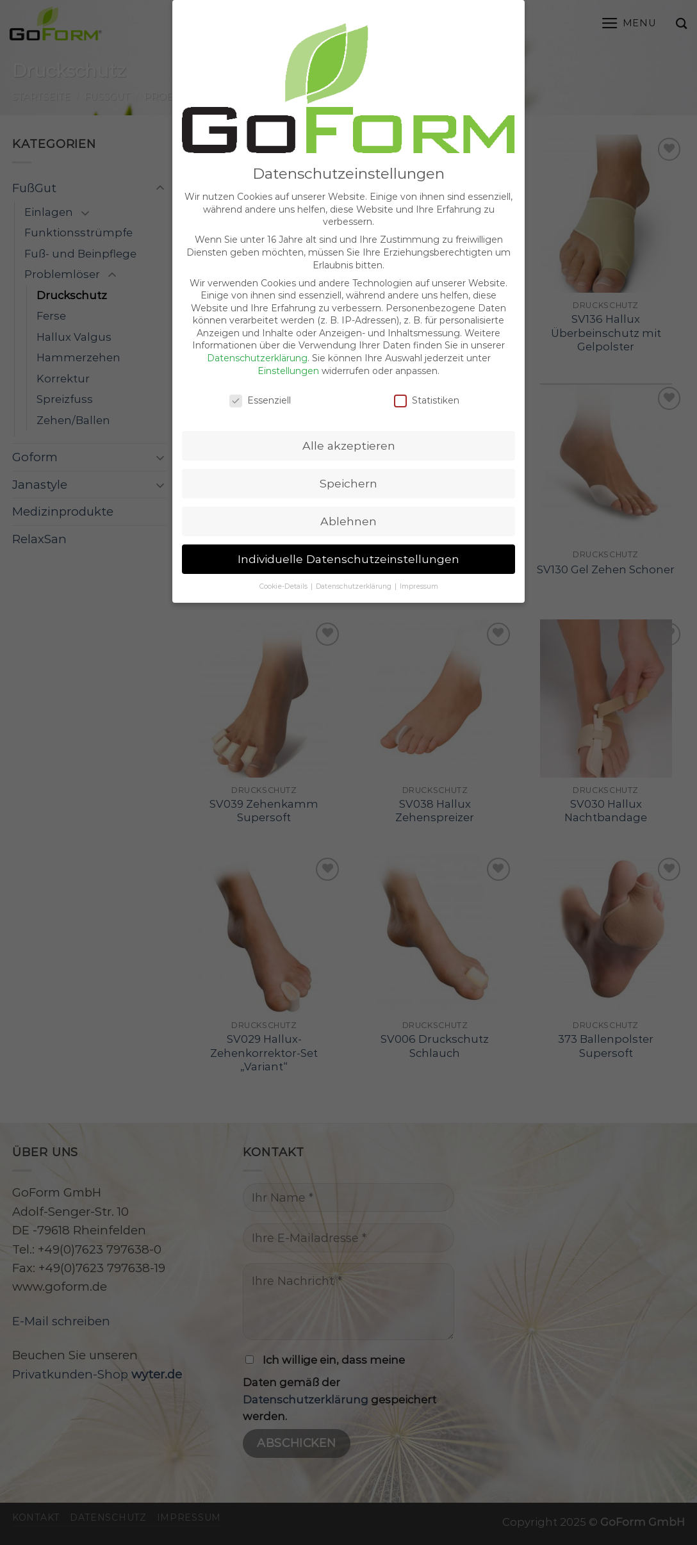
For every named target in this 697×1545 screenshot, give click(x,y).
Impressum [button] (419, 577)
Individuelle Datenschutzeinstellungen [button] (348, 549)
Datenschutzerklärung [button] (354, 577)
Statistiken (426, 390)
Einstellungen (288, 360)
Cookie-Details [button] (284, 577)
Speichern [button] (348, 473)
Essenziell (260, 390)
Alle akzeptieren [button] (348, 436)
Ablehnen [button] (348, 511)
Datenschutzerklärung (257, 348)
